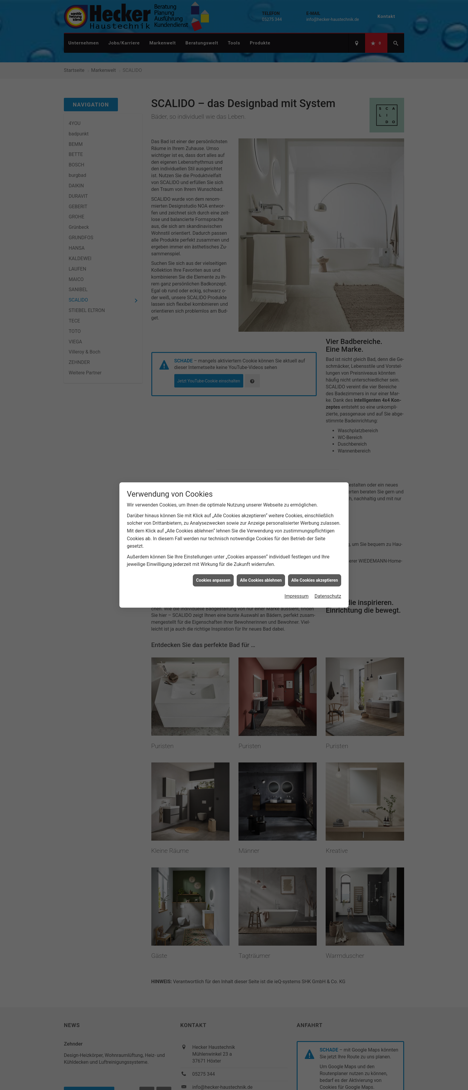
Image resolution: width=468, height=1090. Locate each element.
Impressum (296, 510)
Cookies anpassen (213, 494)
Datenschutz (328, 510)
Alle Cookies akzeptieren (314, 494)
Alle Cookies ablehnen (261, 494)
